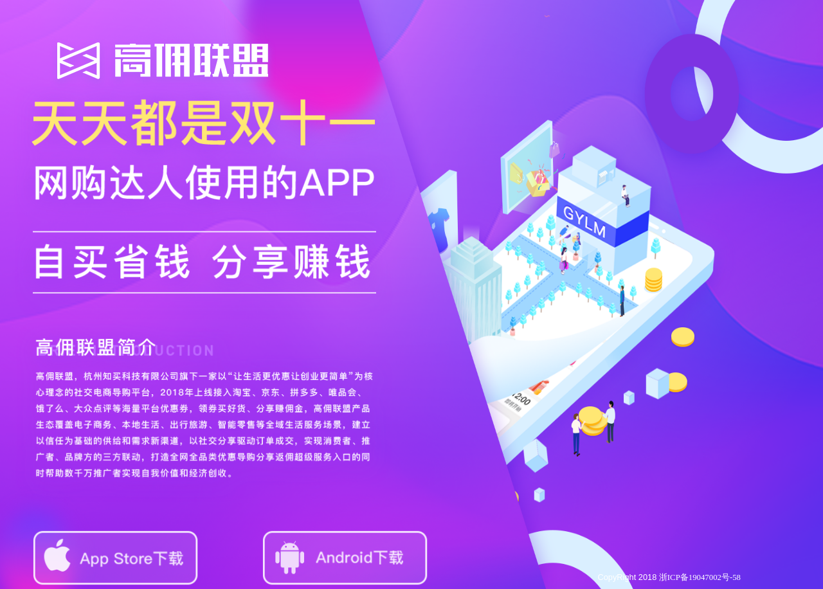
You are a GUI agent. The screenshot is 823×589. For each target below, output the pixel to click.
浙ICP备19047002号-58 (700, 577)
